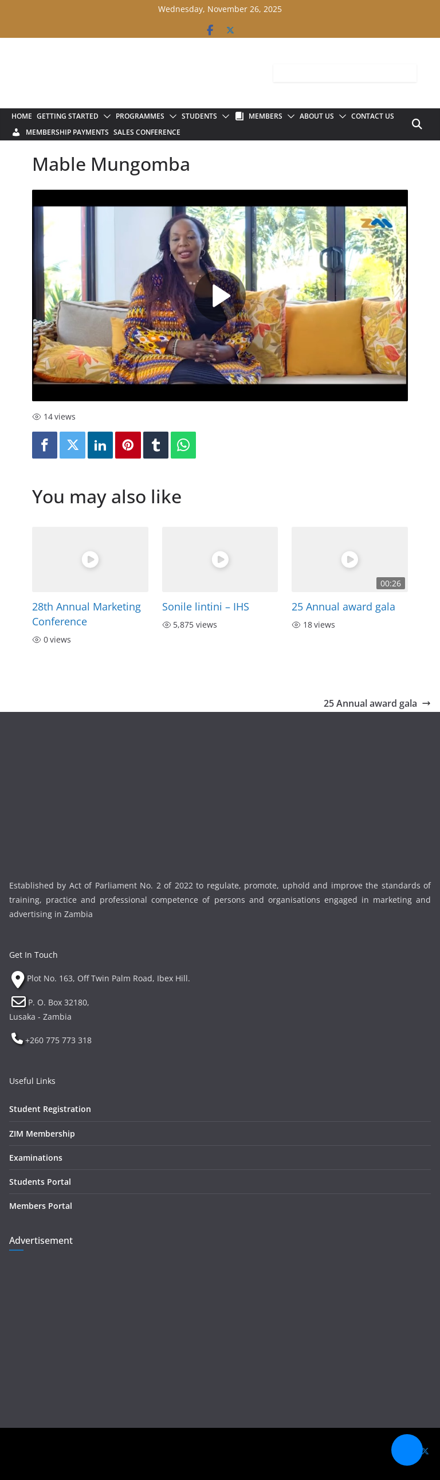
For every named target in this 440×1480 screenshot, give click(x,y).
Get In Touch (33, 954)
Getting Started (68, 116)
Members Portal (40, 1205)
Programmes (140, 116)
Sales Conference (146, 132)
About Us (317, 116)
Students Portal (40, 1181)
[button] (105, 116)
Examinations (35, 1157)
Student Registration (50, 1108)
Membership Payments (67, 132)
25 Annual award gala (343, 606)
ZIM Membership (42, 1133)
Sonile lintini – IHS (205, 606)
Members (265, 116)
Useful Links (32, 1080)
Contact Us (372, 116)
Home (21, 116)
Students (199, 116)
